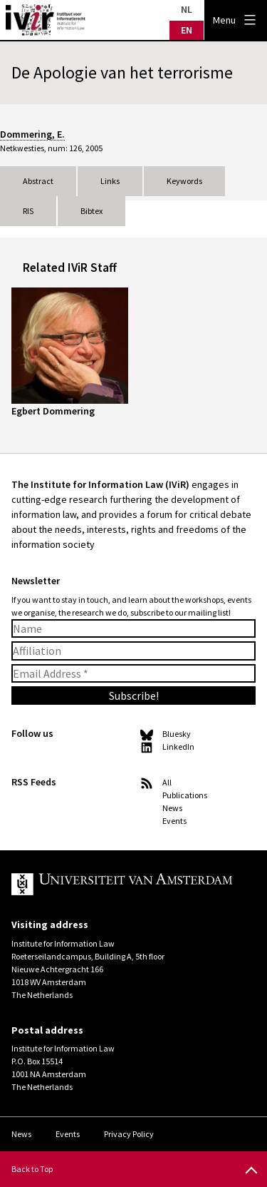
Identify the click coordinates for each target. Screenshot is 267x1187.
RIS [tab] (28, 210)
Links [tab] (110, 180)
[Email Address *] (133, 673)
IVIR (45, 20)
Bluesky (176, 733)
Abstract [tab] (38, 180)
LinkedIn (178, 746)
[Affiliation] (133, 650)
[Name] (133, 628)
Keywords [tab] (184, 180)
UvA (122, 884)
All (167, 782)
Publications (184, 795)
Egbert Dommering (53, 410)
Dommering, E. (32, 134)
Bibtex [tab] (91, 210)
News (172, 808)
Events (174, 820)
